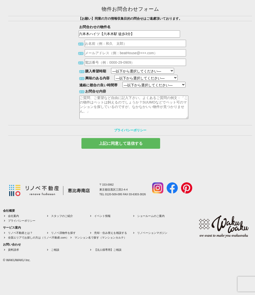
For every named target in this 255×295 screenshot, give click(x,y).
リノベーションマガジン (152, 232)
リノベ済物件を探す (63, 232)
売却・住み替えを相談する (110, 232)
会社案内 (13, 215)
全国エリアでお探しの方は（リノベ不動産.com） (38, 237)
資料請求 (13, 249)
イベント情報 (102, 215)
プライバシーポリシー (130, 130)
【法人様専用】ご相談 (108, 249)
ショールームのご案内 (151, 215)
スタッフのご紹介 (62, 215)
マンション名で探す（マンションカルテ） (100, 237)
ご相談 (55, 249)
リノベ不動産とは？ (20, 232)
